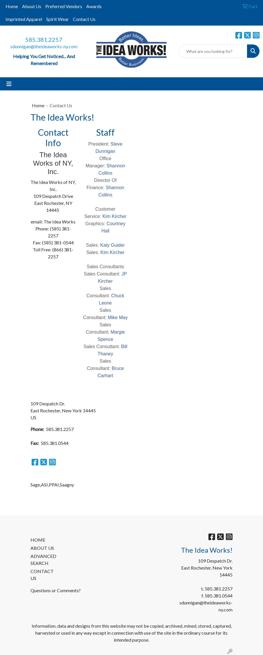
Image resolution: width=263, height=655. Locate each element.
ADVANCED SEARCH (43, 559)
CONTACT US (42, 574)
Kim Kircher (114, 216)
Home (12, 6)
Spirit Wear (57, 19)
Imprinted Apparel (24, 19)
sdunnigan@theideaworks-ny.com (44, 46)
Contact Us (84, 19)
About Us (31, 6)
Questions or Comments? (55, 590)
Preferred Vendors (63, 6)
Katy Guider (112, 245)
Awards (94, 6)
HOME (37, 540)
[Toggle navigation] (9, 84)
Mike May (117, 317)
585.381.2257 (43, 39)
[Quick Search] (213, 51)
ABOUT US (42, 548)
